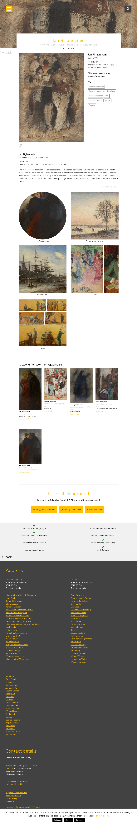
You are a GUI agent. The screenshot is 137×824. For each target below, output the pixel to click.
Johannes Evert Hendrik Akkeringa (21, 595)
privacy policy (102, 815)
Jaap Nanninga (12, 722)
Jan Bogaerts (11, 688)
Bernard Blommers (14, 601)
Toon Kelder (76, 621)
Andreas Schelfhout (14, 647)
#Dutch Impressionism (99, 95)
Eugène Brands (12, 691)
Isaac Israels (76, 618)
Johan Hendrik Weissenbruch (18, 659)
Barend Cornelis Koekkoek (17, 615)
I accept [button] (79, 820)
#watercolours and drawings (102, 91)
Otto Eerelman (12, 604)
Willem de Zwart (78, 662)
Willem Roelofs (12, 641)
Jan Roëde (10, 728)
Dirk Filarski (76, 604)
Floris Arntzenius (78, 595)
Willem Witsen (77, 656)
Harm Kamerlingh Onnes (81, 639)
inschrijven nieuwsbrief (16, 781)
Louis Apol (10, 598)
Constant (10, 696)
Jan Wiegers (11, 734)
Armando (10, 682)
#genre (92, 105)
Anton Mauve (11, 630)
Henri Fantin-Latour (79, 601)
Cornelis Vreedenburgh (81, 653)
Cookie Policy (11, 798)
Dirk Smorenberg (78, 644)
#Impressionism (95, 100)
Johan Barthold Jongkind (16, 612)
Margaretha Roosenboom (17, 644)
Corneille (9, 699)
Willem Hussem (12, 711)
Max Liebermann (78, 627)
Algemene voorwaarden (16, 792)
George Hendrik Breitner (81, 598)
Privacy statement (13, 795)
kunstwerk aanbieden (16, 784)
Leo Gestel (75, 607)
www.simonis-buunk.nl (16, 771)
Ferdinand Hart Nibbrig (81, 609)
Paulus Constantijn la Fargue (18, 621)
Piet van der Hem (78, 612)
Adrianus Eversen (13, 607)
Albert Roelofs (12, 639)
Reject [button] (68, 820)
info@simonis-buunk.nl (16, 774)
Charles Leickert (13, 636)
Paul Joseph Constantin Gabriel (19, 609)
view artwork (24, 419)
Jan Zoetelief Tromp (14, 653)
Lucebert (9, 717)
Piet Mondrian (77, 636)
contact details (94, 509)
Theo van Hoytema (79, 615)
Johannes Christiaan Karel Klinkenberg (22, 624)
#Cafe (107, 100)
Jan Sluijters (76, 641)
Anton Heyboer (12, 708)
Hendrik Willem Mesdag (16, 633)
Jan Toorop (75, 650)
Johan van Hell (12, 705)
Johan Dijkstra (12, 702)
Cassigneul (10, 693)
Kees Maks (75, 630)
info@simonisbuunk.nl (44, 509)
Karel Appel (11, 679)
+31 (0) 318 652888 (71, 509)
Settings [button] (57, 820)
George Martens (78, 633)
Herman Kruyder (78, 624)
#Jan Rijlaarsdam (96, 86)
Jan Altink (10, 676)
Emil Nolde (10, 725)
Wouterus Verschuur (15, 656)
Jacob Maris (11, 627)
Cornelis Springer (13, 650)
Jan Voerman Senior (79, 647)
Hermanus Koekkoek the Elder (19, 618)
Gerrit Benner (11, 685)
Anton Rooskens (13, 731)
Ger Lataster (11, 714)
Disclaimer (10, 801)
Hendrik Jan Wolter (79, 659)
